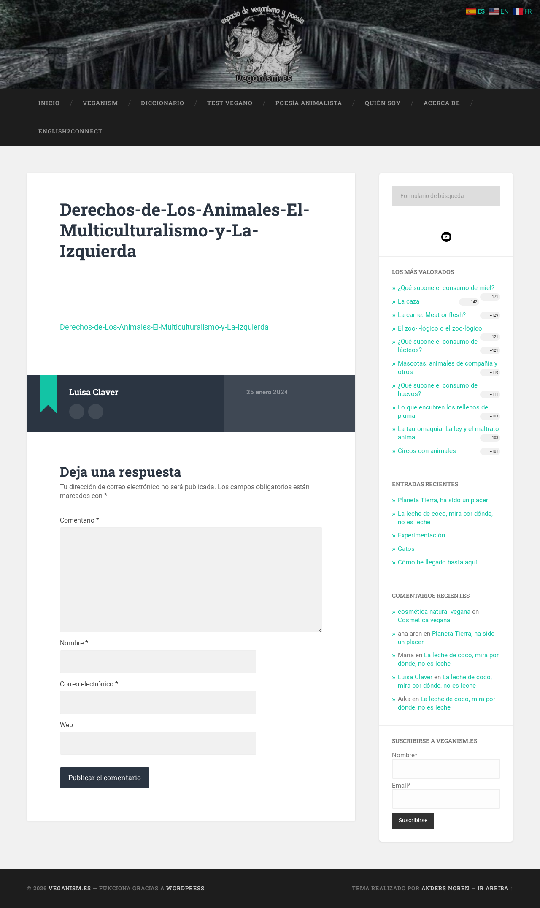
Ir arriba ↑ (495, 888)
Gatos (406, 549)
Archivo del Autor (76, 411)
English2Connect (70, 132)
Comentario (79, 521)
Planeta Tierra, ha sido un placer (443, 500)
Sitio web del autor (95, 411)
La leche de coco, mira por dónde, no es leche (448, 660)
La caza (408, 301)
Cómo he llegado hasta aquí (437, 562)
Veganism (100, 103)
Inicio (49, 103)
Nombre (74, 644)
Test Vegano (230, 103)
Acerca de (442, 103)
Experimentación (421, 535)
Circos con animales (427, 451)
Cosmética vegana (424, 620)
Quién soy (383, 103)
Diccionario (162, 103)
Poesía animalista (308, 103)
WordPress (185, 888)
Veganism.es (70, 888)
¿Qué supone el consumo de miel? (446, 288)
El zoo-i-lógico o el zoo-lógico (440, 328)
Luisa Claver (415, 677)
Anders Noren (445, 888)
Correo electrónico (89, 685)
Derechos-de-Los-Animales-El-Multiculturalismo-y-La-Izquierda (185, 230)
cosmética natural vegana (434, 611)
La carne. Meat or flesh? (432, 315)
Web (66, 726)
